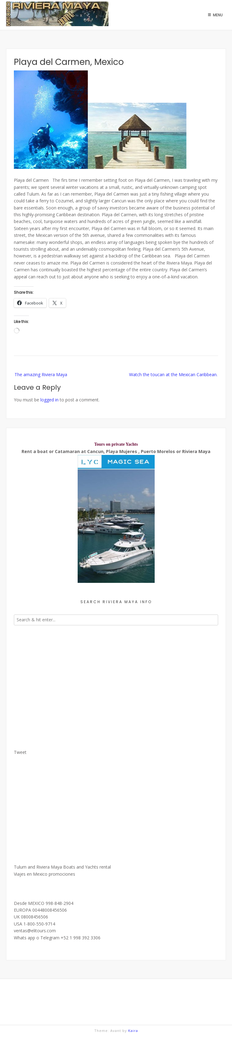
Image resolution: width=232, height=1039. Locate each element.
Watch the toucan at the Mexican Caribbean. (173, 374)
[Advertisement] (116, 684)
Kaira (133, 1030)
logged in (49, 400)
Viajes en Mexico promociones (44, 874)
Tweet (20, 752)
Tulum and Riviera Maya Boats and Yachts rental (62, 867)
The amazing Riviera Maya (40, 374)
